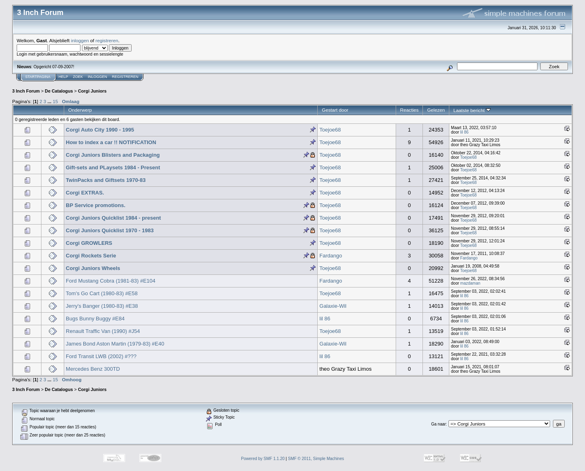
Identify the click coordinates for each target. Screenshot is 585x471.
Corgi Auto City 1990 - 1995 (100, 130)
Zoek (78, 77)
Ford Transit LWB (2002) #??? (101, 356)
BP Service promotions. (95, 205)
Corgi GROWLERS (89, 243)
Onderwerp (80, 109)
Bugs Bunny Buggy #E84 (95, 318)
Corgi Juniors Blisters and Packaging (113, 155)
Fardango (330, 256)
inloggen (80, 40)
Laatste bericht (472, 110)
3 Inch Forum (26, 91)
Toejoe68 (330, 130)
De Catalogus (59, 91)
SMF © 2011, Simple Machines (316, 458)
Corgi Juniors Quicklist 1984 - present (113, 218)
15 (55, 101)
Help (63, 77)
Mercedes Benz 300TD (93, 369)
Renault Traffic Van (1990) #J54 (103, 331)
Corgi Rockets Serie (91, 256)
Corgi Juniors (92, 91)
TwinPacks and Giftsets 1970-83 (105, 180)
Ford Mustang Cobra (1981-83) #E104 (110, 281)
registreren (106, 40)
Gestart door (335, 109)
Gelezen (436, 109)
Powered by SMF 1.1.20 (262, 458)
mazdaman (470, 283)
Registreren (125, 77)
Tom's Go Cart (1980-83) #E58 (102, 293)
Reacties (409, 109)
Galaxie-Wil (332, 306)
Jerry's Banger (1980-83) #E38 (102, 306)
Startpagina (37, 77)
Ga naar (438, 424)
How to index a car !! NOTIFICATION (111, 142)
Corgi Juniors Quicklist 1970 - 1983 (110, 230)
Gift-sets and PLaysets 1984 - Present (113, 167)
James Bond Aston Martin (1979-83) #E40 (115, 344)
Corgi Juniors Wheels (93, 268)
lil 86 (464, 132)
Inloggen (97, 77)
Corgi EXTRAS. (85, 193)
